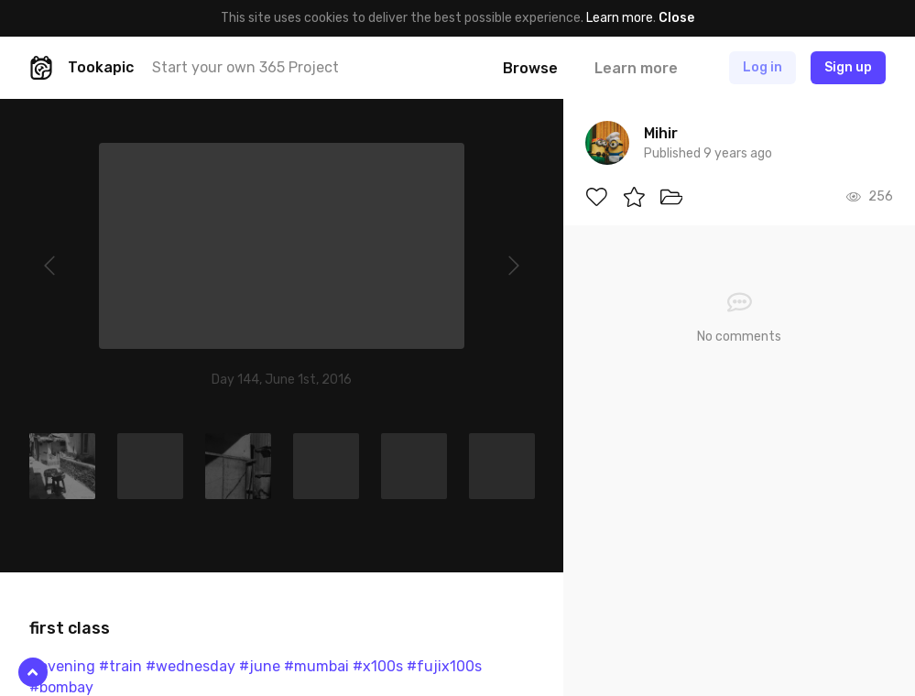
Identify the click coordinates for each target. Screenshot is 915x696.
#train (120, 666)
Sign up (848, 67)
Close (676, 18)
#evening (62, 666)
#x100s (378, 666)
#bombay (61, 687)
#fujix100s (444, 666)
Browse (530, 68)
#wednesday (190, 666)
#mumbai (316, 666)
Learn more (619, 18)
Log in (762, 67)
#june (259, 666)
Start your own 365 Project (245, 67)
